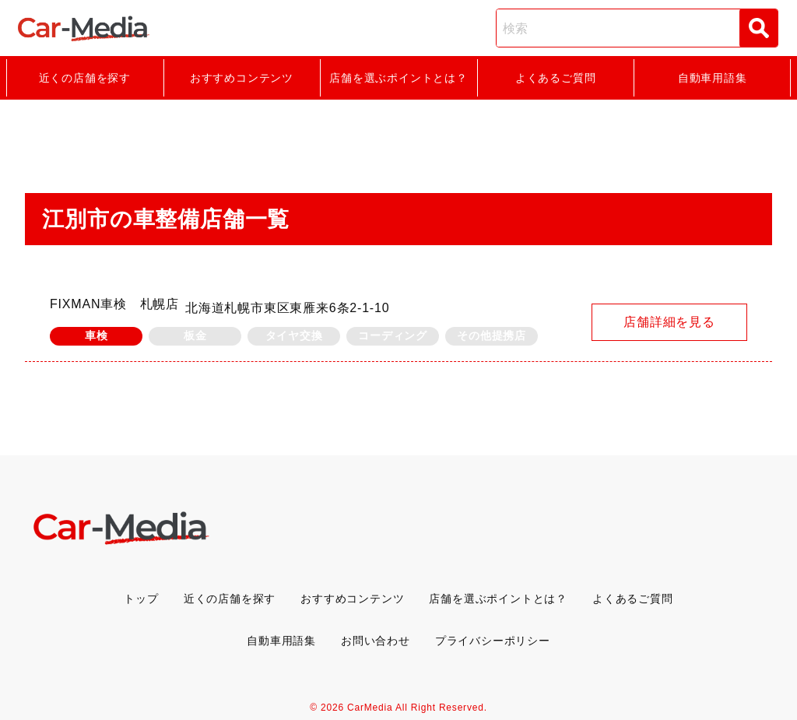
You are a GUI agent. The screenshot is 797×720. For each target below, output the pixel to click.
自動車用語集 (712, 78)
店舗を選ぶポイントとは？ (398, 78)
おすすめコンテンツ (241, 78)
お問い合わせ (375, 640)
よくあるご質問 (555, 78)
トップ (141, 598)
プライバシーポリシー (492, 640)
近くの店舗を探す (85, 78)
